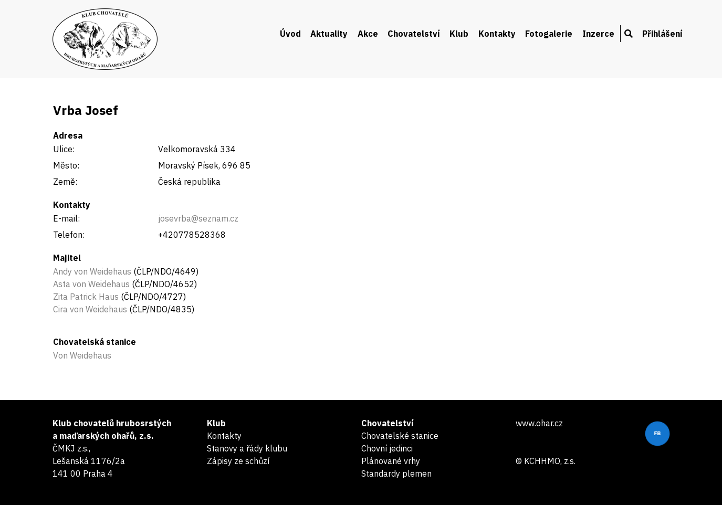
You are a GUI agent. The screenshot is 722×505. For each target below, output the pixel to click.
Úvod (290, 33)
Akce (368, 33)
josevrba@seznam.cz (198, 218)
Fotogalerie (548, 33)
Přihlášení (662, 33)
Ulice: (64, 149)
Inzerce (598, 33)
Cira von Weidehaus (90, 309)
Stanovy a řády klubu (247, 448)
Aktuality (329, 33)
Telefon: (69, 234)
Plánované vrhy (390, 461)
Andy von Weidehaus (92, 271)
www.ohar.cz (539, 423)
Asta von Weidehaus (91, 284)
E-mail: (66, 218)
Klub (458, 33)
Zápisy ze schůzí (238, 461)
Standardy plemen (396, 473)
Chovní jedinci (387, 448)
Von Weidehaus (82, 355)
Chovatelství (414, 33)
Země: (65, 181)
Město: (66, 165)
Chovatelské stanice (399, 435)
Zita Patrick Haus (86, 296)
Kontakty (497, 33)
